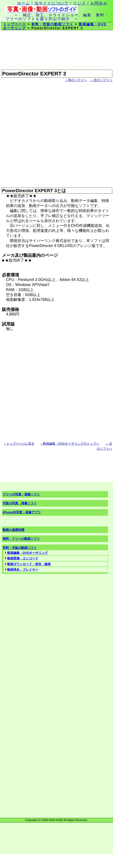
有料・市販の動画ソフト (52, 24)
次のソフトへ (101, 80)
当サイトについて (51, 3)
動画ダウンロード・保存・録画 (29, 564)
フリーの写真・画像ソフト (21, 494)
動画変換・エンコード (22, 558)
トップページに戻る (19, 443)
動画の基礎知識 (13, 530)
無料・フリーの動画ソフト (21, 538)
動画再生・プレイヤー (22, 569)
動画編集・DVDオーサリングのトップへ (70, 443)
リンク (79, 3)
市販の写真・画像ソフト (20, 503)
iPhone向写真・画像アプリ (22, 512)
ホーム (23, 3)
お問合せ (99, 3)
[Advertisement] (45, 133)
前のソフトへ (76, 80)
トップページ (14, 24)
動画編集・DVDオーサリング (27, 553)
